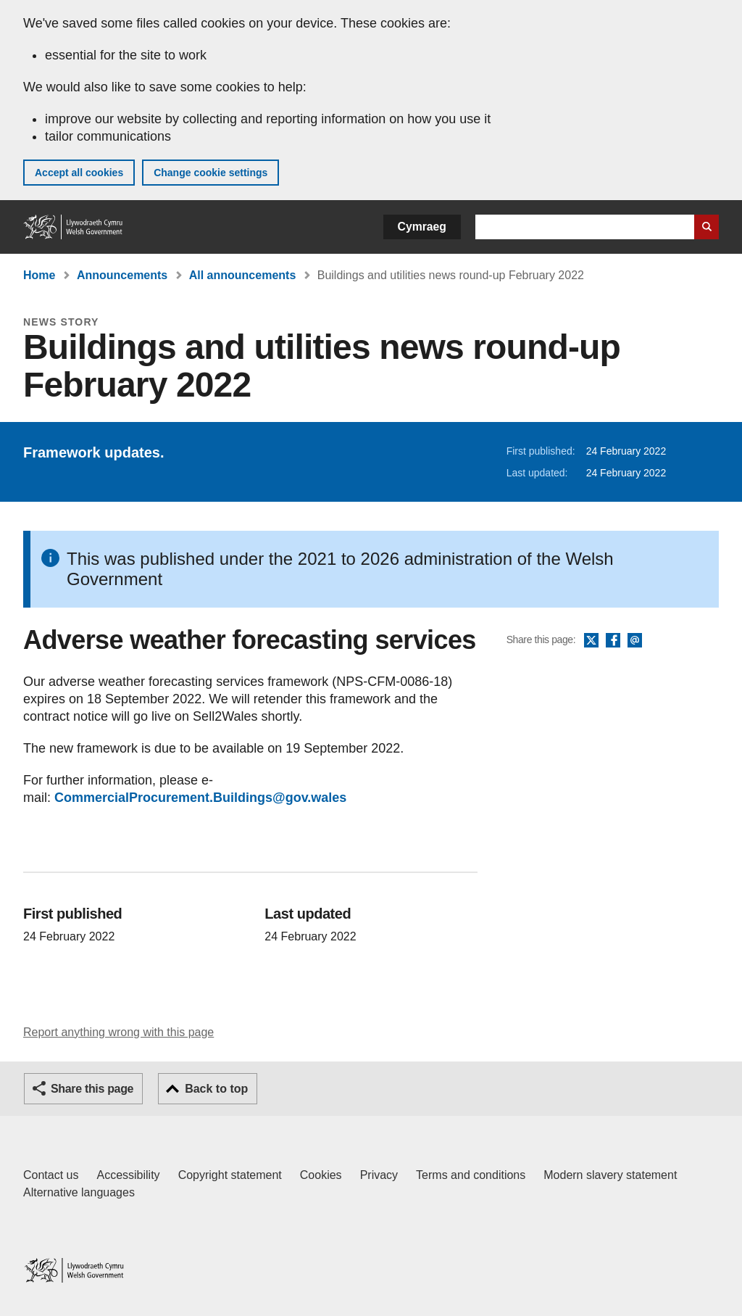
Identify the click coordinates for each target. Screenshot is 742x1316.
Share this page (92, 1089)
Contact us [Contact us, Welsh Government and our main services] (50, 1175)
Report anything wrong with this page (118, 1032)
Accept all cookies (79, 172)
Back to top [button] (216, 1089)
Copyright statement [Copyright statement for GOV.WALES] (230, 1175)
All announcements (242, 275)
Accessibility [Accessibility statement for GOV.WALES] (127, 1175)
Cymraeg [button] (422, 226)
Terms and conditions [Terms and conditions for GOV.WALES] (470, 1175)
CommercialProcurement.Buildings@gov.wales (200, 797)
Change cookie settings (210, 172)
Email (635, 641)
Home (39, 275)
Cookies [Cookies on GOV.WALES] (321, 1175)
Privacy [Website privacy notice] (379, 1175)
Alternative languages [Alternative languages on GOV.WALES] (79, 1192)
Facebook (613, 641)
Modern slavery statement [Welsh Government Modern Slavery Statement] (610, 1175)
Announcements (122, 275)
